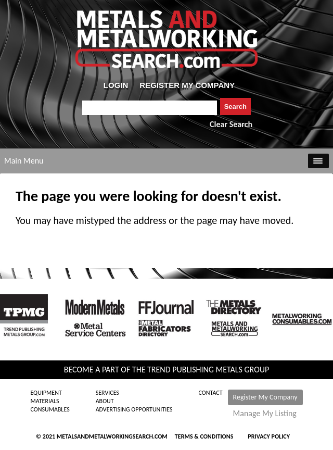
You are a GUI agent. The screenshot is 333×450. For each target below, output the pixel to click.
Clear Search (231, 124)
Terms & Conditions (204, 436)
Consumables (49, 409)
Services (107, 393)
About (105, 401)
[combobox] (149, 108)
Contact (211, 393)
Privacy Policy (269, 436)
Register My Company (265, 397)
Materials (44, 401)
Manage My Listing (265, 413)
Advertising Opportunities (134, 409)
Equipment (45, 393)
